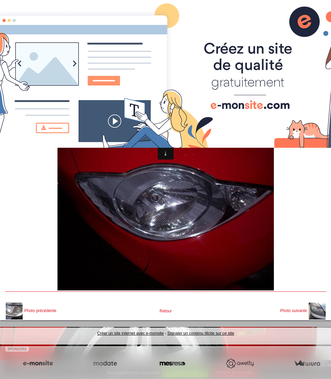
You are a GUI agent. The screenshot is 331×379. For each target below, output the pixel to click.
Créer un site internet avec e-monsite (130, 333)
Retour (166, 311)
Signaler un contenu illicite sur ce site (200, 333)
